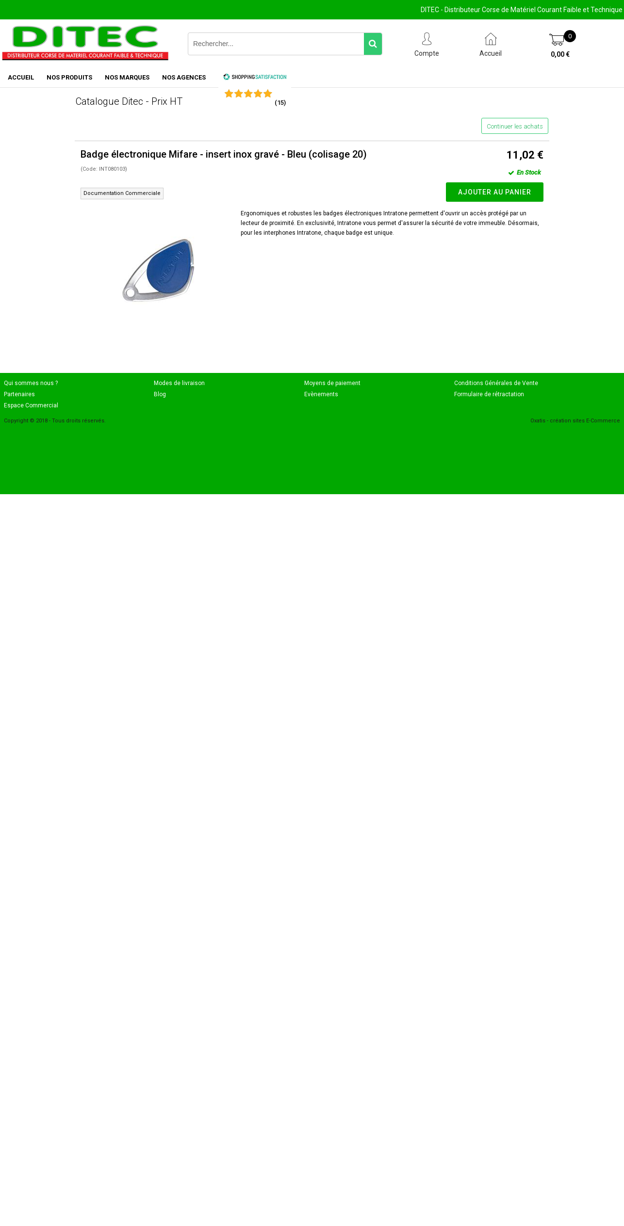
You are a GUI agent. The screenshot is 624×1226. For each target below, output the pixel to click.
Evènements (321, 394)
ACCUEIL (21, 77)
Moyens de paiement (332, 383)
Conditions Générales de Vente (496, 383)
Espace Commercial (31, 405)
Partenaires (19, 394)
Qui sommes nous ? (31, 383)
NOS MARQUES (127, 77)
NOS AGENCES (184, 77)
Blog (160, 394)
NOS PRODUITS (69, 77)
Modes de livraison (179, 383)
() (280, 102)
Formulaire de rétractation (489, 394)
